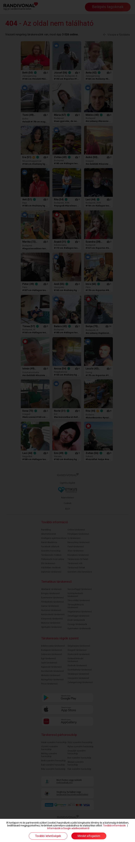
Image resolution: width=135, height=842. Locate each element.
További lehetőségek (48, 836)
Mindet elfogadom (89, 836)
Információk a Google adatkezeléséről (68, 828)
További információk (114, 825)
